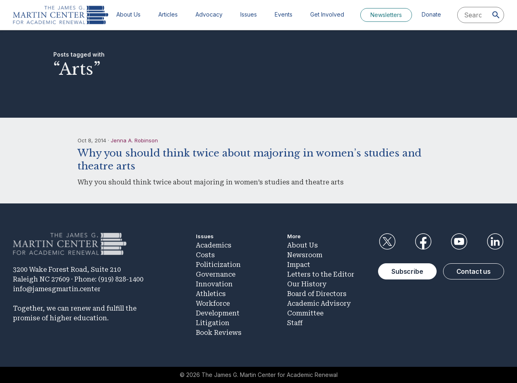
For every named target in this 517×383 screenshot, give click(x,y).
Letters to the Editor (320, 274)
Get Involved (327, 14)
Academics (213, 245)
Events (283, 14)
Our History (306, 284)
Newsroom (304, 255)
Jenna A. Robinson (134, 140)
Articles (168, 14)
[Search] (496, 15)
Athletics (211, 294)
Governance (215, 274)
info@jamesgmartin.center (57, 289)
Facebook (423, 241)
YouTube (459, 241)
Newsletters (386, 14)
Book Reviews (219, 332)
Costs (205, 255)
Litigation (212, 323)
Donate (431, 14)
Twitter (387, 241)
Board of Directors (317, 294)
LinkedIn (495, 241)
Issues (248, 14)
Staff (295, 323)
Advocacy (209, 14)
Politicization (218, 265)
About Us (128, 14)
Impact (298, 265)
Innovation (214, 284)
